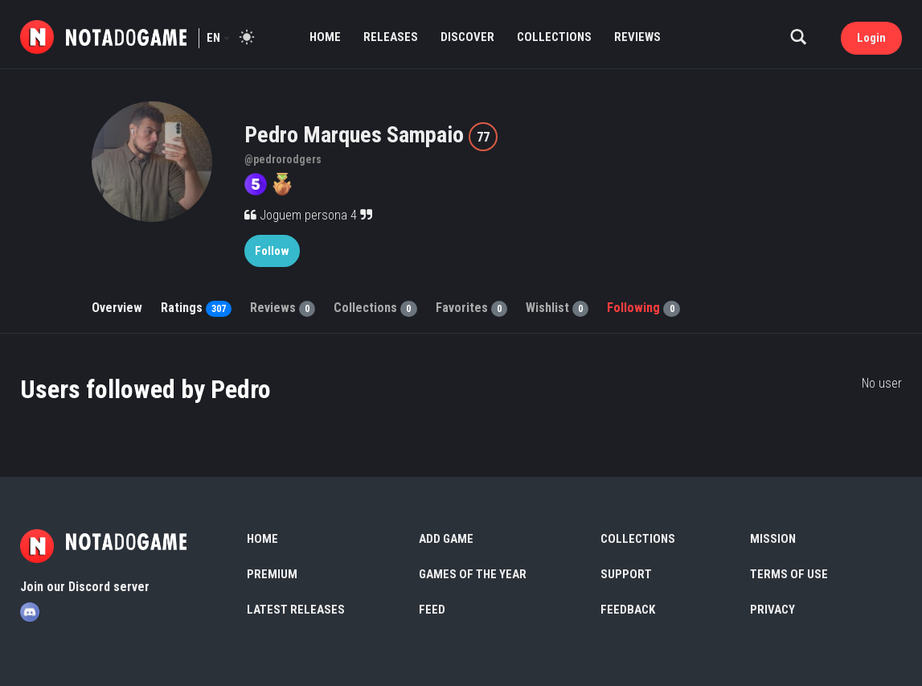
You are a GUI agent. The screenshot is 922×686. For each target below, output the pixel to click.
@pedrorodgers (283, 159)
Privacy (772, 609)
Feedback (627, 609)
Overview (117, 307)
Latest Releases (296, 609)
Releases (390, 37)
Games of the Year (473, 574)
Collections (554, 37)
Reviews (637, 37)
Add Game (446, 539)
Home (325, 37)
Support (626, 574)
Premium (272, 574)
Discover (467, 37)
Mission (773, 539)
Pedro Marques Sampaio (356, 134)
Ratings (196, 307)
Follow (272, 251)
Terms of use (789, 574)
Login (871, 38)
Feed (432, 609)
